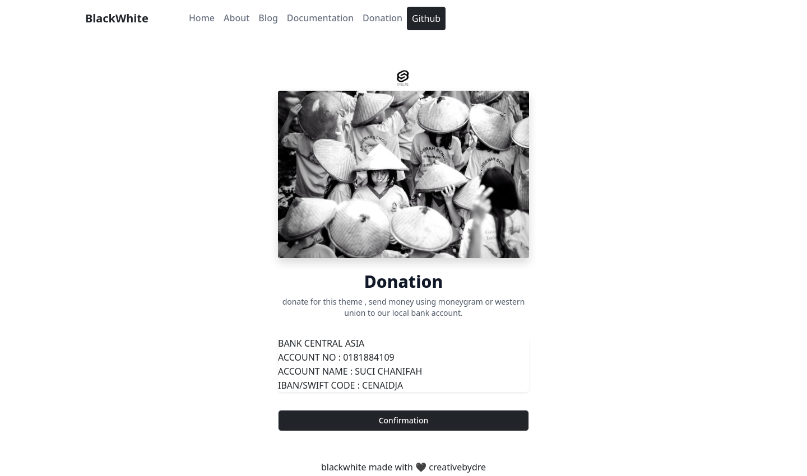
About (236, 18)
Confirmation (404, 420)
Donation (382, 18)
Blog (267, 18)
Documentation (320, 18)
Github (426, 18)
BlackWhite (117, 18)
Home (202, 18)
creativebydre (457, 467)
